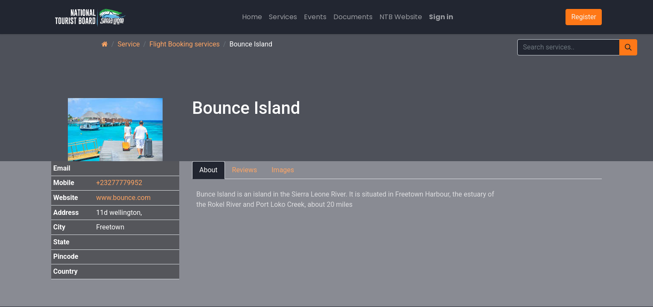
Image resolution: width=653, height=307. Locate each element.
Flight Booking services (184, 44)
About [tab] (208, 170)
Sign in (441, 17)
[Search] (628, 47)
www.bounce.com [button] (123, 198)
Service (128, 44)
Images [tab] (282, 170)
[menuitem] (252, 17)
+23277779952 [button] (119, 183)
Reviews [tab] (244, 170)
